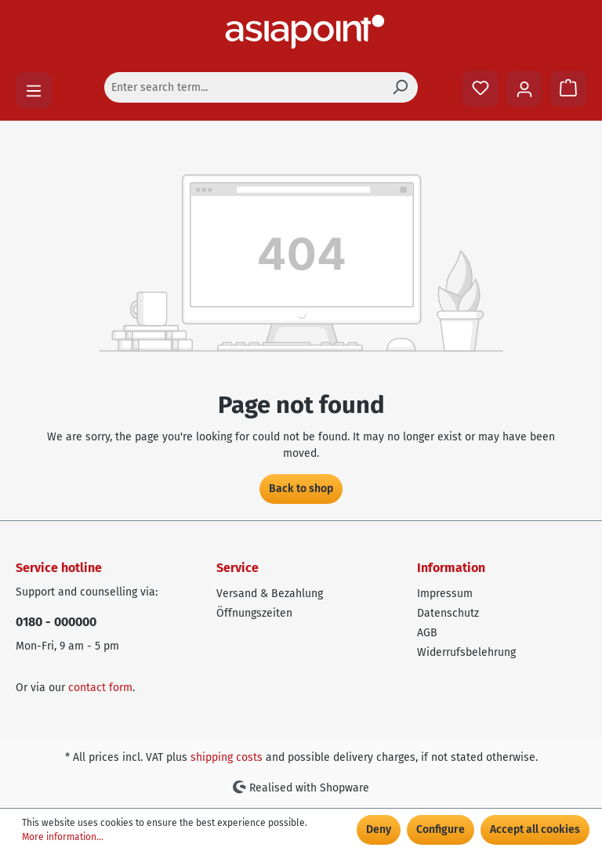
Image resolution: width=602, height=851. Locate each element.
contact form (100, 687)
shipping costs (226, 757)
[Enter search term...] (243, 87)
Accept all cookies (535, 829)
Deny (378, 829)
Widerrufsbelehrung (466, 652)
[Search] (400, 87)
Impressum (445, 593)
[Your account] (524, 89)
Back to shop (301, 488)
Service (237, 567)
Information (451, 567)
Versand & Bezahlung (269, 593)
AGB (427, 632)
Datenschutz (448, 613)
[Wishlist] (480, 89)
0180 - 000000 (56, 621)
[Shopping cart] (568, 89)
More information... (62, 836)
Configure (440, 829)
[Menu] (34, 90)
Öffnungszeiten (254, 613)
